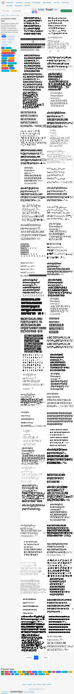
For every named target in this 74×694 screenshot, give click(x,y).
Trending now (11, 36)
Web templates (47, 2)
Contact (49, 684)
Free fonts (27, 2)
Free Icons (56, 2)
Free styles (9, 5)
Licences (29, 684)
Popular (10, 42)
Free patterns (18, 5)
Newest (4, 39)
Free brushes (65, 2)
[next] (46, 658)
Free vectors (9, 2)
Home (3, 15)
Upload (34, 9)
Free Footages (36, 2)
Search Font (6, 11)
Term (34, 684)
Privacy (39, 684)
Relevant (4, 42)
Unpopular (4, 45)
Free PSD (27, 5)
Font (7, 15)
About (44, 684)
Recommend (11, 39)
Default (4, 36)
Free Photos (19, 2)
